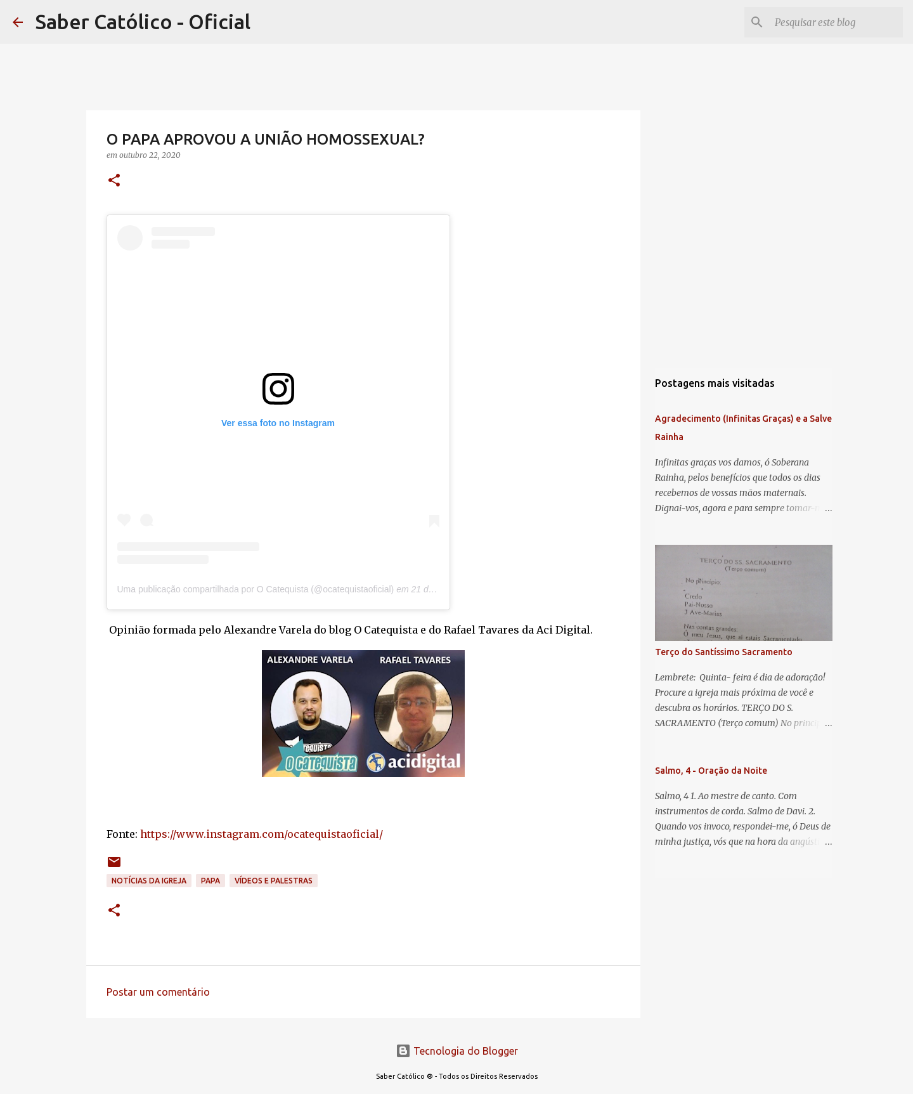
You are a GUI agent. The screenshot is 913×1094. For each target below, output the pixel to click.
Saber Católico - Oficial (143, 21)
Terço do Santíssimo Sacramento (724, 652)
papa (210, 880)
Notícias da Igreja (149, 880)
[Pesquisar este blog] (836, 22)
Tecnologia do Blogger (457, 1051)
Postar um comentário (158, 992)
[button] (114, 181)
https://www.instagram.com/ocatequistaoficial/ (261, 834)
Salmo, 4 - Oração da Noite (711, 770)
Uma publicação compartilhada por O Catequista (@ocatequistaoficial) (255, 589)
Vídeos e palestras (274, 880)
